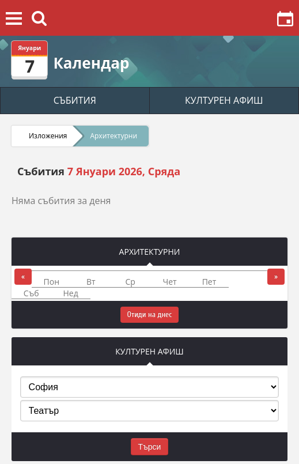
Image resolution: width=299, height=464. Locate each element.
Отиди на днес (149, 314)
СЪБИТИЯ (75, 100)
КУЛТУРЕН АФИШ (224, 100)
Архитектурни (113, 136)
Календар (91, 62)
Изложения (48, 136)
